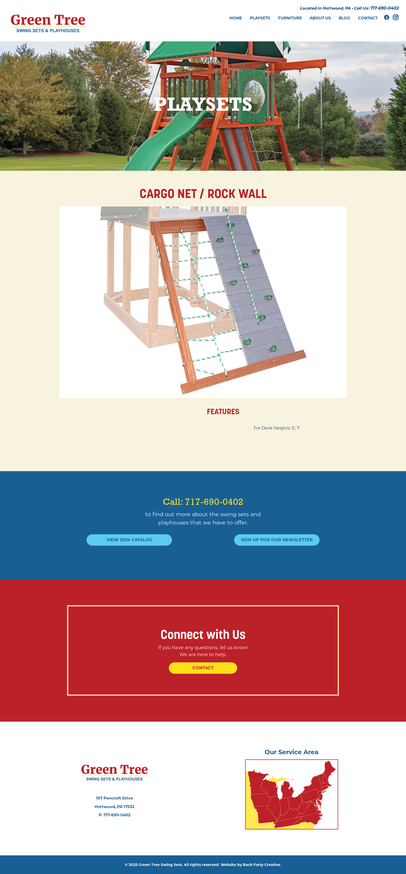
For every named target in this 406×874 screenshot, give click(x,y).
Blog (344, 18)
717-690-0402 (384, 8)
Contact (368, 18)
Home (235, 18)
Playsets (260, 18)
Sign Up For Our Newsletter (277, 539)
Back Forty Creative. (262, 864)
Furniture (290, 18)
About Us (320, 18)
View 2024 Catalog (129, 539)
